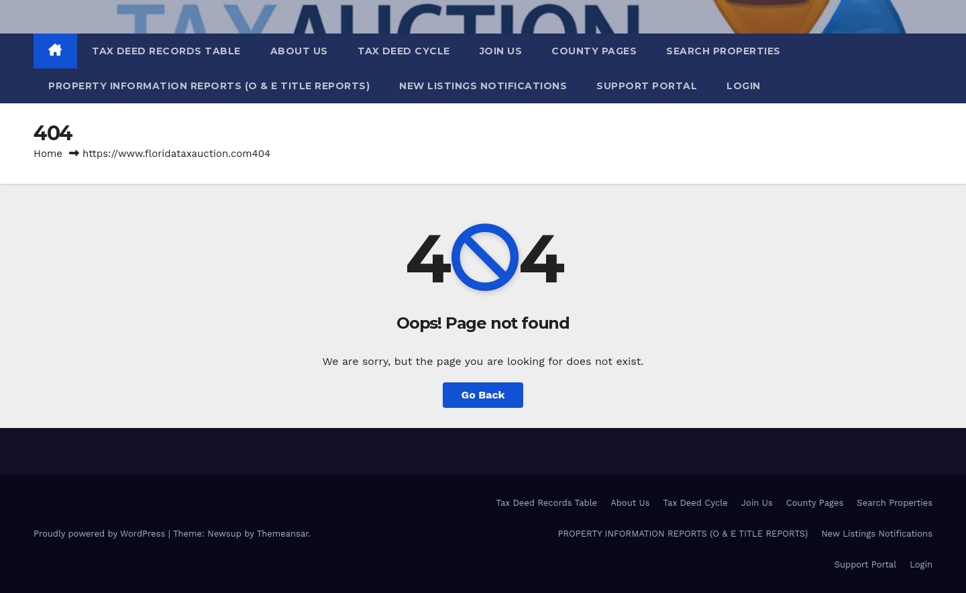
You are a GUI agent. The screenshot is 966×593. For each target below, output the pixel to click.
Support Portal (646, 86)
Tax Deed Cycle (404, 51)
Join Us (501, 51)
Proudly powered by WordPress (101, 534)
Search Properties (723, 51)
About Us (299, 51)
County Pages (594, 51)
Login (744, 86)
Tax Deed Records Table (166, 51)
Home (48, 154)
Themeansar (283, 534)
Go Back (483, 394)
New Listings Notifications (483, 86)
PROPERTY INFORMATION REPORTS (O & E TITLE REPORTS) (209, 86)
